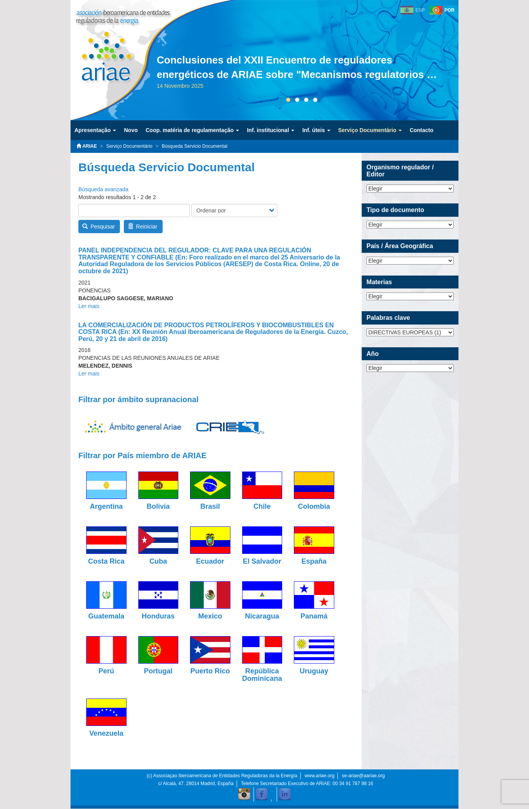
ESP (420, 10)
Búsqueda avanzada (103, 189)
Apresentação (95, 130)
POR (449, 10)
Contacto (421, 130)
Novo (131, 130)
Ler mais (89, 306)
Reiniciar (143, 226)
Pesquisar (98, 226)
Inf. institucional (270, 130)
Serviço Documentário (370, 130)
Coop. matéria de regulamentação (192, 130)
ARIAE (86, 146)
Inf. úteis (316, 130)
